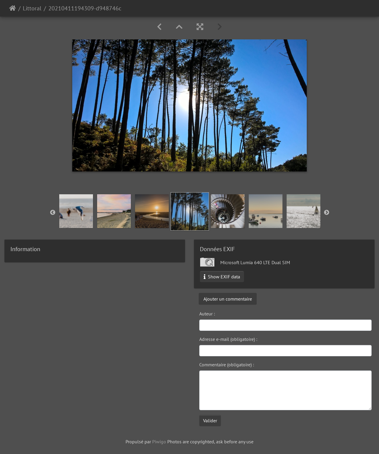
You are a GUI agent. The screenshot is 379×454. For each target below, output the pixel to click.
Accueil (12, 8)
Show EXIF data (222, 277)
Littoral (32, 8)
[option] (76, 211)
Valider (210, 420)
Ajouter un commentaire (227, 299)
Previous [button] (53, 213)
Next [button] (327, 213)
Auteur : (207, 314)
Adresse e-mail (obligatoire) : (228, 339)
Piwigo (159, 442)
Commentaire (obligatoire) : (226, 365)
